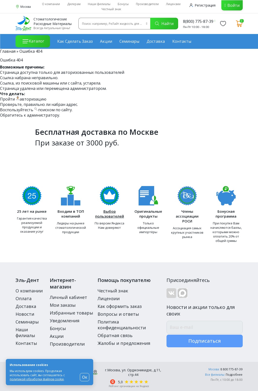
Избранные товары (71, 313)
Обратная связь (115, 335)
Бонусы (123, 4)
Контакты (181, 41)
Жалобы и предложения (124, 343)
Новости (25, 314)
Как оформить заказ (120, 306)
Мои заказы (63, 305)
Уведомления (64, 320)
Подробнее (234, 375)
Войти (233, 5)
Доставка (156, 41)
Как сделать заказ (75, 41)
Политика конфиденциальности (122, 325)
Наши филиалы (99, 4)
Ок (84, 377)
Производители (147, 4)
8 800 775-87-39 (231, 369)
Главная (8, 51)
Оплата (24, 298)
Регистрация (203, 5)
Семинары (129, 41)
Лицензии (173, 4)
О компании (51, 4)
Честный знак (111, 9)
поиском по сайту (55, 109)
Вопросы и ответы (118, 314)
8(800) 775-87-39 (198, 21)
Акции (106, 41)
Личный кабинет (68, 297)
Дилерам (74, 4)
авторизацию (33, 99)
